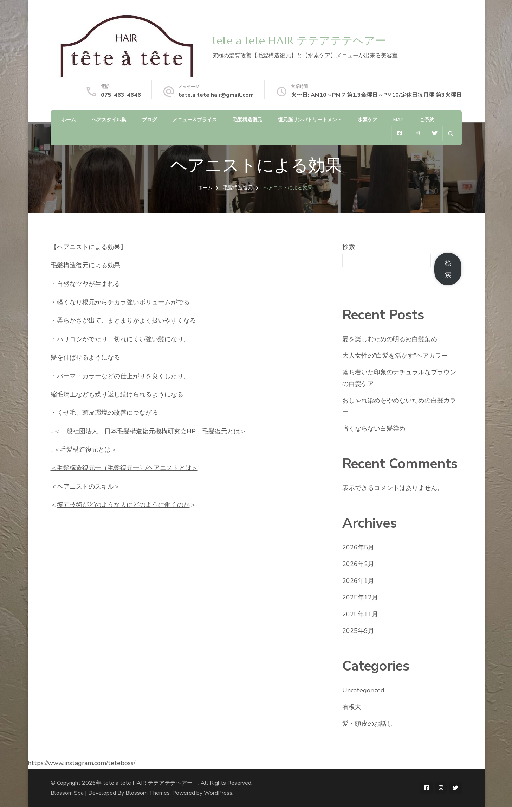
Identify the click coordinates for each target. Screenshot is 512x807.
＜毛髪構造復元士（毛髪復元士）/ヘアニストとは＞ (124, 468)
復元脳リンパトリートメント (310, 119)
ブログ (149, 119)
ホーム (68, 119)
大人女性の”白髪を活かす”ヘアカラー (395, 355)
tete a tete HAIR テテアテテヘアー (304, 40)
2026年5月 (358, 547)
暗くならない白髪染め (374, 428)
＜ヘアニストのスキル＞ (85, 486)
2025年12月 (360, 597)
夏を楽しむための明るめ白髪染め (389, 339)
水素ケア (367, 119)
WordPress (218, 793)
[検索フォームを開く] (450, 133)
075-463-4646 (121, 95)
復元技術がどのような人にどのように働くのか (123, 505)
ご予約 (427, 119)
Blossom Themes (147, 793)
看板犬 (351, 707)
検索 (348, 247)
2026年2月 (358, 564)
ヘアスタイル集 (109, 119)
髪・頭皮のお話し (367, 723)
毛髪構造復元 (247, 119)
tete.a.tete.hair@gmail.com (216, 95)
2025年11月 (360, 614)
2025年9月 (358, 631)
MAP (398, 119)
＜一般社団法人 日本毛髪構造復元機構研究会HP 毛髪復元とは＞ (150, 431)
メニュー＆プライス (195, 119)
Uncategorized (363, 690)
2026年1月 (358, 581)
